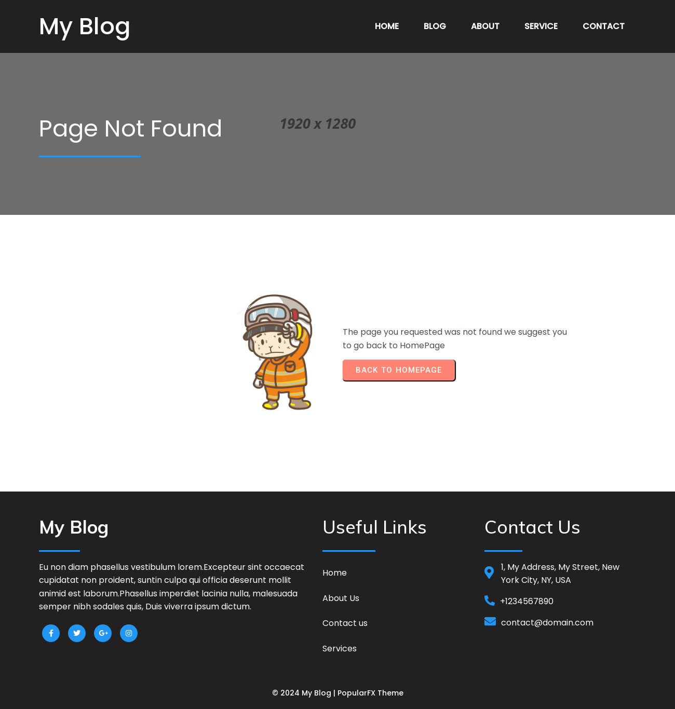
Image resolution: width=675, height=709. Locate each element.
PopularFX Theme (370, 693)
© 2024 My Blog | (305, 693)
